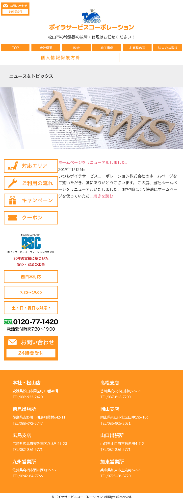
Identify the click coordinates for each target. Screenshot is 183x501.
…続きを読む (101, 196)
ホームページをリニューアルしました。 (93, 162)
